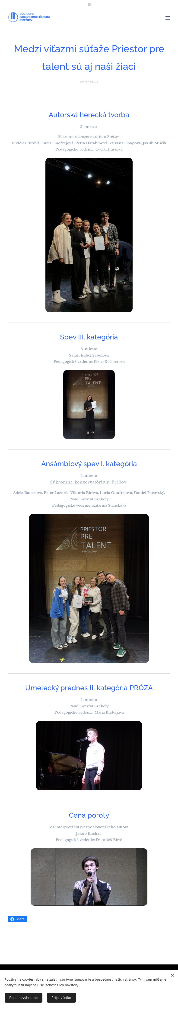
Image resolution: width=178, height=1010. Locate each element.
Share (17, 919)
